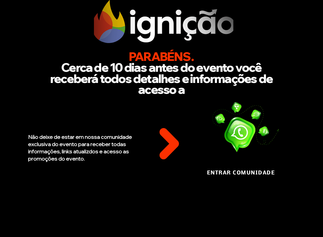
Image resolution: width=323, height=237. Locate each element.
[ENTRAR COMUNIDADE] (241, 173)
